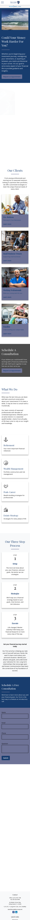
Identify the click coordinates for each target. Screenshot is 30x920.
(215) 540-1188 (17, 898)
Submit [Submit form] (5, 758)
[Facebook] (13, 912)
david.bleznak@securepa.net (15, 909)
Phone (4, 733)
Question (5, 744)
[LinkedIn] (16, 912)
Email (3, 723)
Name (4, 712)
